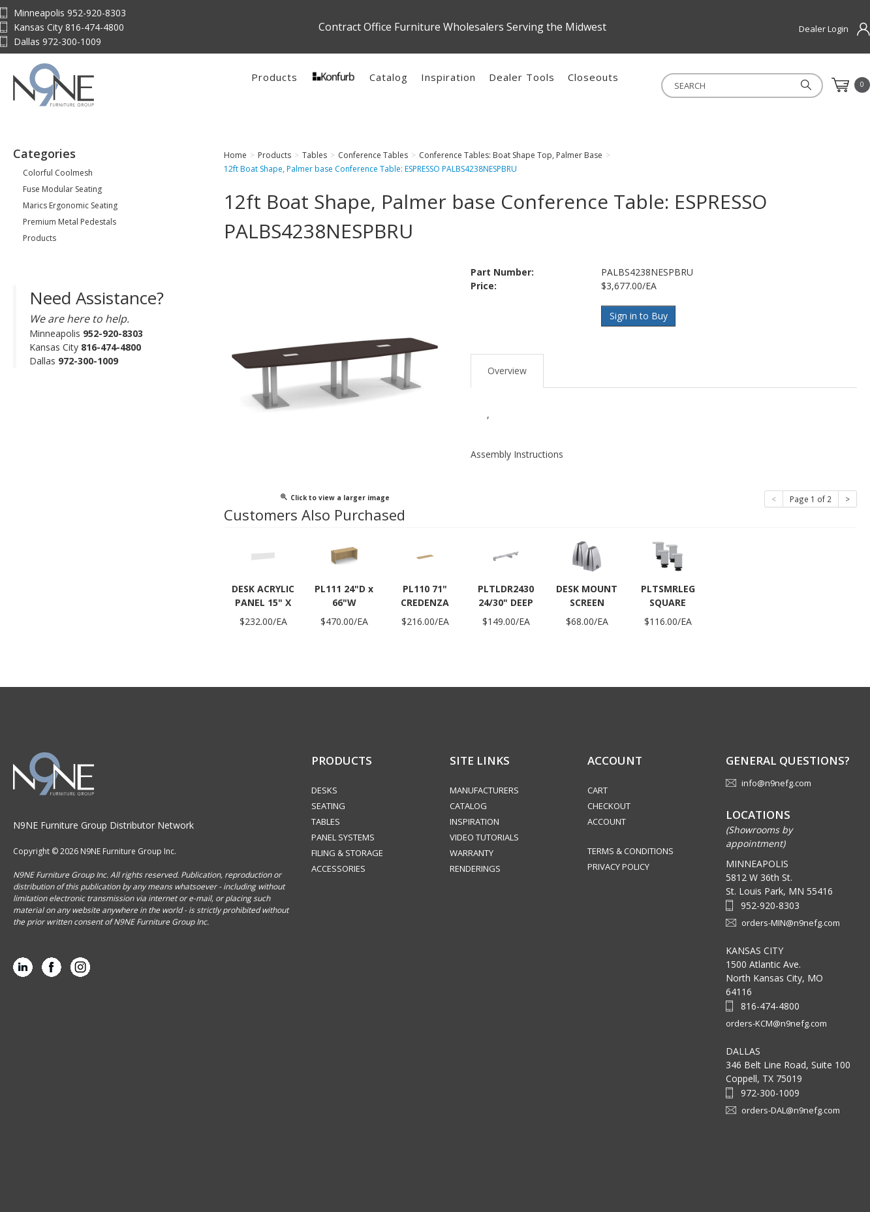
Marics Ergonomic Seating (70, 205)
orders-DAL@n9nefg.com (790, 1110)
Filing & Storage (347, 853)
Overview (507, 369)
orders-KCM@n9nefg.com (776, 1023)
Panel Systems (343, 837)
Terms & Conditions (630, 851)
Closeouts (593, 84)
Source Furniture (94, 84)
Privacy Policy (618, 866)
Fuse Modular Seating (62, 189)
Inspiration (448, 84)
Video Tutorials (484, 837)
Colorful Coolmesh (58, 172)
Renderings (475, 868)
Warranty (471, 853)
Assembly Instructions (517, 453)
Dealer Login (823, 29)
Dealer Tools (522, 84)
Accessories (338, 868)
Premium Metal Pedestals (69, 221)
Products (274, 84)
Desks (324, 790)
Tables (325, 821)
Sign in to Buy (639, 316)
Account (606, 821)
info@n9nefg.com (776, 783)
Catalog (388, 84)
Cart (597, 790)
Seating (328, 806)
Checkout (608, 806)
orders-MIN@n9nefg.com (790, 923)
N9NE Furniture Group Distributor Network (103, 825)
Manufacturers (484, 790)
